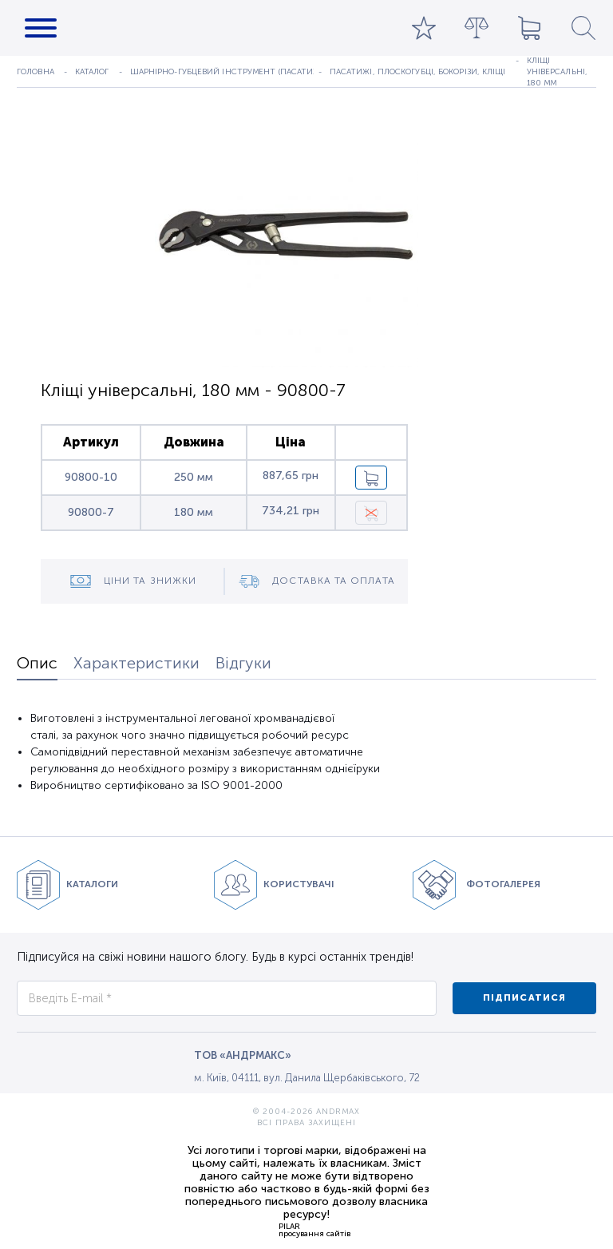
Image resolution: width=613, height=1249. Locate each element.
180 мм (193, 512)
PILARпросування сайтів (314, 1230)
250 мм (193, 477)
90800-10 (91, 477)
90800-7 (91, 512)
